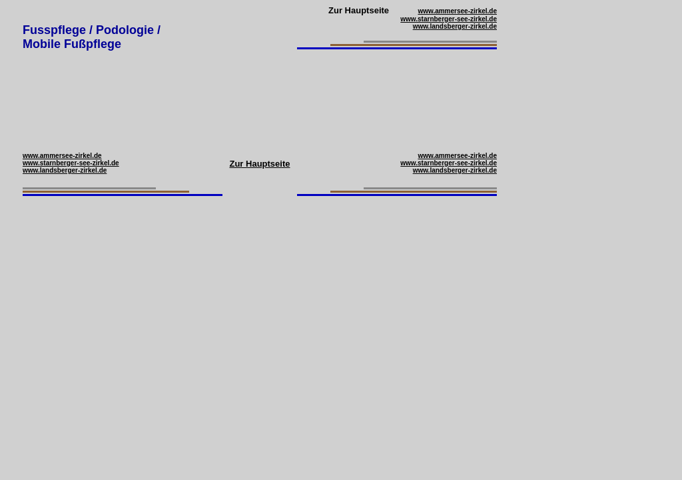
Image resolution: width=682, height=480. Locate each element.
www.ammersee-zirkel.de (457, 11)
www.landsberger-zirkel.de (455, 26)
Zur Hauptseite (259, 164)
